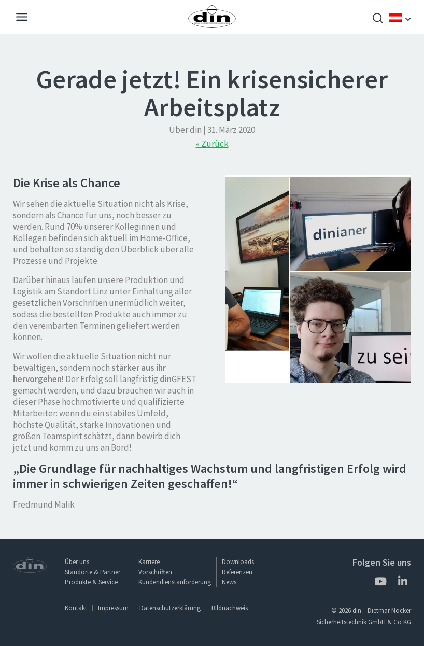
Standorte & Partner (92, 572)
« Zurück (212, 143)
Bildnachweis (229, 607)
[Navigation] (22, 18)
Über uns (77, 561)
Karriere (149, 561)
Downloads (238, 561)
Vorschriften (155, 572)
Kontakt (76, 607)
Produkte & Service (91, 582)
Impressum (113, 607)
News (229, 582)
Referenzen (237, 572)
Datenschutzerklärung (170, 607)
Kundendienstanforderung (174, 582)
